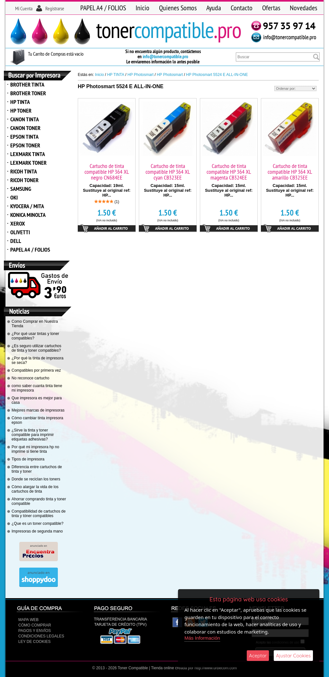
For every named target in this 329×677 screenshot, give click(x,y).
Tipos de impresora (28, 459)
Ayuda (213, 7)
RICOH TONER (24, 180)
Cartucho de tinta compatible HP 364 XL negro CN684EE (106, 171)
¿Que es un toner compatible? (37, 523)
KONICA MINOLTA (28, 214)
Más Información (202, 638)
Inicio (142, 7)
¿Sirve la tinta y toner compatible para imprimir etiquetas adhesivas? (33, 434)
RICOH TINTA (23, 171)
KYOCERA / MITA (27, 206)
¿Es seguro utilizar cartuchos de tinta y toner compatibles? (36, 348)
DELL (15, 241)
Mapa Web (28, 619)
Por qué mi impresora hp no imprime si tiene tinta (35, 449)
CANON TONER (25, 128)
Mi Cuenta (23, 8)
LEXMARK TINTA (27, 154)
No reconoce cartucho (30, 378)
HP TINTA (20, 102)
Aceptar (258, 656)
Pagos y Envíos (34, 630)
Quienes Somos (178, 7)
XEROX (17, 223)
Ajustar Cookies (293, 656)
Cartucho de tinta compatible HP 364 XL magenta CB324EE (229, 171)
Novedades (303, 7)
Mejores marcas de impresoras (38, 410)
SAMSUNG (20, 188)
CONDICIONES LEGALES (41, 636)
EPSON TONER (25, 145)
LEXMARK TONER (28, 162)
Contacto (242, 7)
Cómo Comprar (34, 625)
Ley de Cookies (34, 641)
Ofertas (271, 7)
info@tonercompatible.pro (165, 56)
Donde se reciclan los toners (36, 479)
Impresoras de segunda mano (37, 531)
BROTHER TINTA (27, 84)
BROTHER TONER (28, 93)
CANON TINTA (24, 119)
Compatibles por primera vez (36, 370)
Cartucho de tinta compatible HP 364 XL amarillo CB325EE (290, 171)
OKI (14, 197)
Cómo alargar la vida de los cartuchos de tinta (35, 489)
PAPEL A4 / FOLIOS (103, 7)
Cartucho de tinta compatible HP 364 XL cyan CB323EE (168, 171)
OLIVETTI (20, 232)
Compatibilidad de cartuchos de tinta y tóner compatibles (39, 513)
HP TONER (20, 110)
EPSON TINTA (24, 136)
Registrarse (54, 8)
